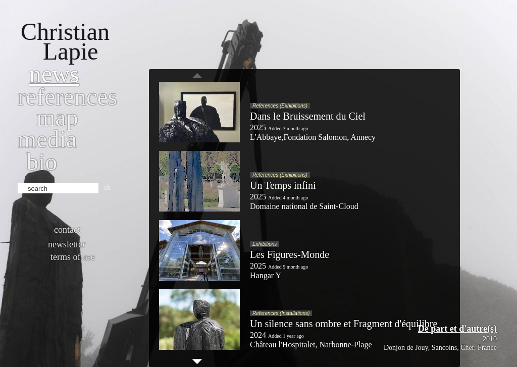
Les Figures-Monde (289, 254)
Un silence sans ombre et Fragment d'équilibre (343, 323)
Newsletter (66, 244)
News (54, 74)
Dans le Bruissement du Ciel (308, 116)
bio (41, 161)
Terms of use (72, 257)
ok (107, 187)
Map (57, 117)
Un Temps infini (283, 185)
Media (47, 139)
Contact (67, 230)
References (67, 96)
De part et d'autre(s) (457, 329)
